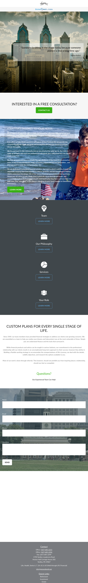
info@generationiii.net (44, 569)
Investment (44, 579)
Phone (4, 428)
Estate (44, 582)
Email (4, 414)
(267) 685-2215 (46, 550)
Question (5, 442)
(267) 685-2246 (46, 552)
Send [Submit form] (7, 462)
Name (4, 400)
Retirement (44, 577)
